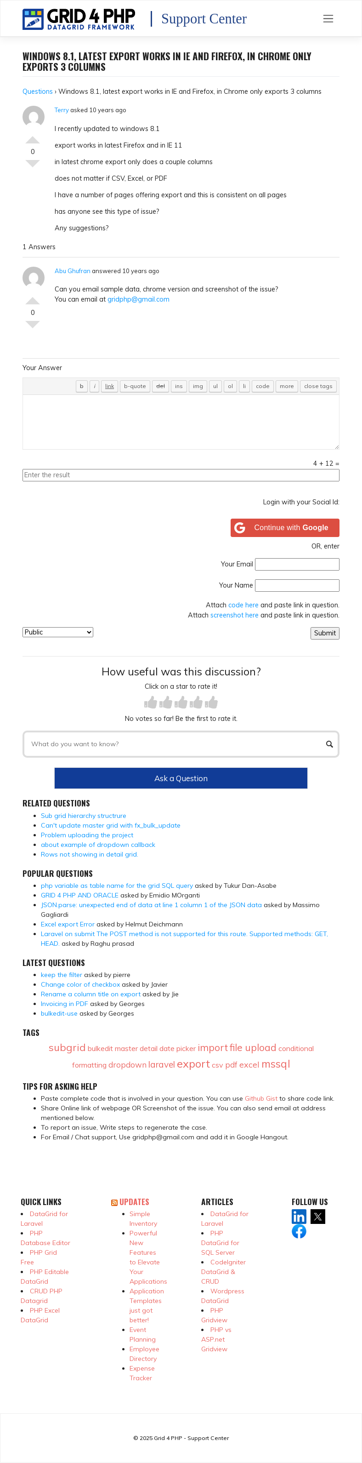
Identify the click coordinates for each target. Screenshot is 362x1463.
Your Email (237, 564)
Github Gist (261, 1098)
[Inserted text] (179, 386)
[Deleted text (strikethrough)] (160, 386)
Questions (38, 91)
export (193, 1063)
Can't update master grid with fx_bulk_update (111, 825)
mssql (275, 1063)
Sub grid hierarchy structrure (83, 816)
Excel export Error (68, 924)
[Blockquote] (135, 386)
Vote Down (32, 167)
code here (243, 605)
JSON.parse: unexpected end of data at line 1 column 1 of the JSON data (151, 905)
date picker (177, 1048)
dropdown (127, 1064)
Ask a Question (181, 778)
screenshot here (234, 615)
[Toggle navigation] (328, 18)
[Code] (263, 386)
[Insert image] (198, 386)
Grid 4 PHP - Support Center (191, 1437)
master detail (136, 1048)
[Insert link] (109, 386)
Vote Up (32, 136)
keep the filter (61, 975)
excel (249, 1064)
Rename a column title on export (91, 994)
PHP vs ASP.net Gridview (216, 1339)
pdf (231, 1064)
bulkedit (100, 1048)
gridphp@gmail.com (138, 299)
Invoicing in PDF (64, 1004)
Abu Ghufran (72, 270)
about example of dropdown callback (98, 844)
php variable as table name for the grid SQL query (117, 885)
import (213, 1047)
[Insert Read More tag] (287, 386)
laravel (161, 1064)
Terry (62, 110)
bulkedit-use (59, 1013)
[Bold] (82, 386)
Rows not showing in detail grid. (89, 854)
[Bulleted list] (215, 386)
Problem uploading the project (87, 835)
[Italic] (94, 386)
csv (217, 1064)
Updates (134, 1201)
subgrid (67, 1047)
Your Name (236, 585)
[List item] (244, 386)
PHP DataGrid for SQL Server (220, 1243)
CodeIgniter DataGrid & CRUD (223, 1272)
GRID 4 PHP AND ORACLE (80, 895)
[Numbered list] (230, 386)
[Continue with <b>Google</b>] (285, 528)
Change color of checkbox (80, 984)
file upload (253, 1047)
